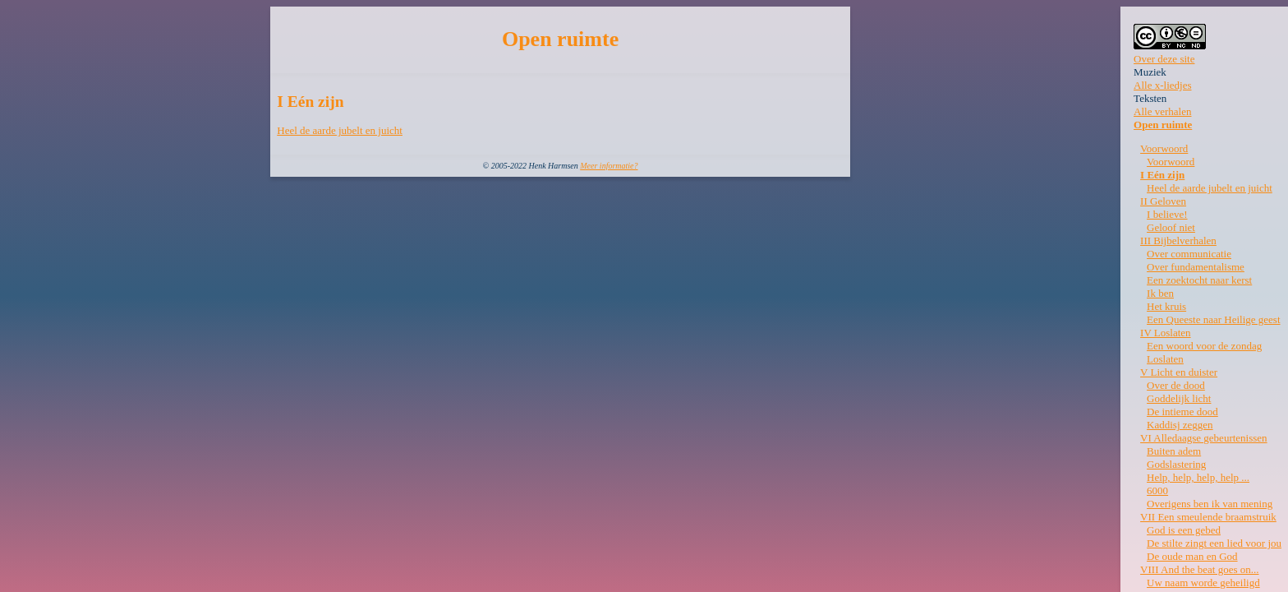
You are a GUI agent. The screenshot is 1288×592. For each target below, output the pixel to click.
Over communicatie (1189, 253)
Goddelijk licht (1179, 398)
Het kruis (1166, 306)
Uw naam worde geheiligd (1203, 582)
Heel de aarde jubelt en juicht (339, 130)
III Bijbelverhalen (1178, 240)
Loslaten (1165, 359)
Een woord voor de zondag (1204, 346)
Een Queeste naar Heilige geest (1213, 319)
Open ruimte (1163, 124)
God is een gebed (1184, 530)
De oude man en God (1192, 556)
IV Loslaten (1165, 332)
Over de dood (1176, 385)
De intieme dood (1182, 411)
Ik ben (1160, 293)
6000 (1157, 490)
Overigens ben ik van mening (1209, 503)
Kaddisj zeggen (1180, 425)
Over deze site (1164, 59)
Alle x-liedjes (1162, 85)
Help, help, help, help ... (1198, 477)
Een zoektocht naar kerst (1199, 280)
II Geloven (1163, 201)
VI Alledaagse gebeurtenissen (1203, 438)
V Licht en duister (1178, 372)
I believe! (1167, 214)
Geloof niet (1171, 227)
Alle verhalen (1162, 111)
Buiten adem (1174, 451)
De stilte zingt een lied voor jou (1214, 543)
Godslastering (1176, 464)
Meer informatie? (608, 165)
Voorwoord (1164, 148)
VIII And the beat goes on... (1199, 569)
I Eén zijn (1162, 175)
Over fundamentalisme (1195, 267)
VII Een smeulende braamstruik (1208, 517)
